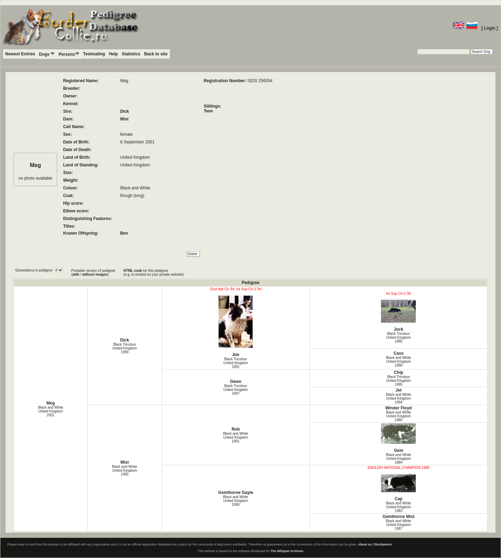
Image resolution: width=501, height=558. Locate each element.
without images (95, 274)
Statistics (131, 54)
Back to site (155, 54)
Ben (124, 233)
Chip (398, 372)
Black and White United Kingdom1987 (398, 525)
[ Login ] (490, 28)
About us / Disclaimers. (375, 544)
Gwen (235, 381)
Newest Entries (20, 54)
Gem (398, 438)
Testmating (94, 54)
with (75, 274)
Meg (50, 403)
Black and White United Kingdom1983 (398, 507)
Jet (398, 390)
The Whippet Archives (287, 551)
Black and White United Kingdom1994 (398, 398)
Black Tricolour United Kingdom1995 (398, 380)
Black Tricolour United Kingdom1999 (124, 348)
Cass (398, 353)
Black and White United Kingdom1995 (124, 470)
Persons (68, 54)
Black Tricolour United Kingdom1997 (235, 389)
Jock (398, 316)
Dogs (47, 54)
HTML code (133, 271)
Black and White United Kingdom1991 (235, 437)
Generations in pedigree (34, 270)
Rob (236, 429)
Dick (124, 111)
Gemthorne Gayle (235, 492)
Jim (235, 326)
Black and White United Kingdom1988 (398, 361)
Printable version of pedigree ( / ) (93, 272)
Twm (208, 111)
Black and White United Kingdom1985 (398, 416)
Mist (124, 119)
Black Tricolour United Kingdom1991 (235, 363)
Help (113, 54)
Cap (398, 487)
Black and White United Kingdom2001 (50, 411)
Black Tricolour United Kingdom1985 (398, 337)
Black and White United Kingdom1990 (235, 500)
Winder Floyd (398, 408)
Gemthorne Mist (398, 516)
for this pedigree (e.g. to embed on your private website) (154, 272)
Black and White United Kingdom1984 (398, 458)
